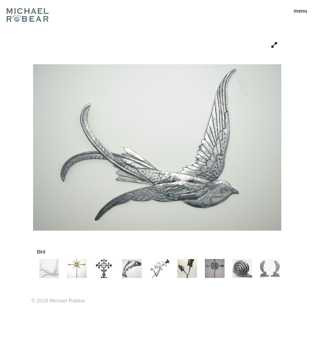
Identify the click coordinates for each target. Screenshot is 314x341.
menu (297, 11)
